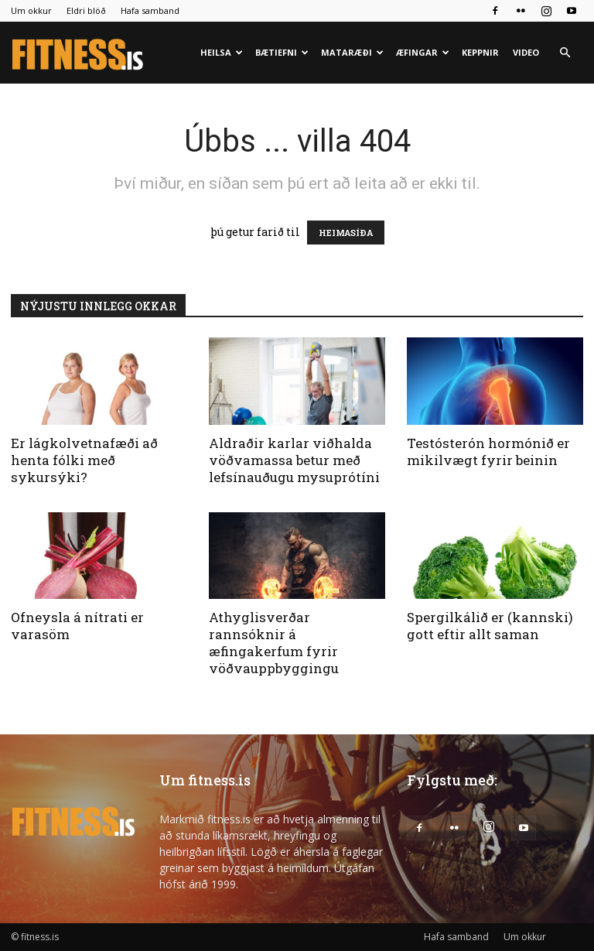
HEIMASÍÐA (346, 232)
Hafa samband (150, 10)
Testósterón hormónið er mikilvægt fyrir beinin (488, 451)
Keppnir (480, 52)
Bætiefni (282, 52)
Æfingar (422, 52)
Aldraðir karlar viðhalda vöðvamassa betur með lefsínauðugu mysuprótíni (294, 460)
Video (526, 52)
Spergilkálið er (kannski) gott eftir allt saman (490, 625)
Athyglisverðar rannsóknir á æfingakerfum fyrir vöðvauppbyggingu (274, 642)
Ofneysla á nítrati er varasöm (77, 625)
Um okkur (31, 10)
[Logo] (78, 53)
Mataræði (352, 52)
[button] (564, 53)
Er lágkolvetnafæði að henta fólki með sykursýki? (84, 460)
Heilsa (221, 52)
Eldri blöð (86, 10)
